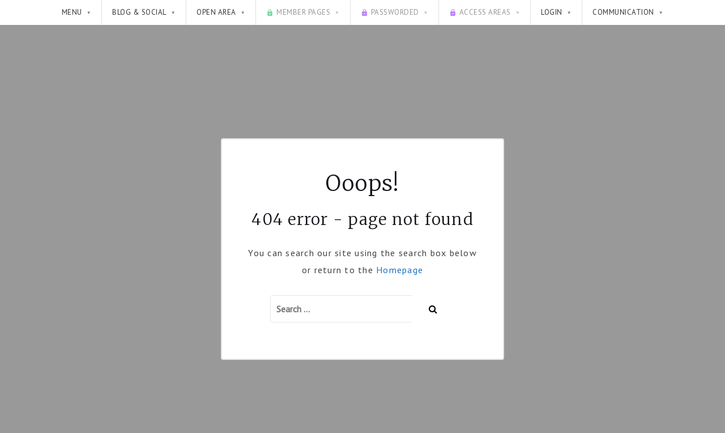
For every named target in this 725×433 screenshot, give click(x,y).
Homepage (399, 269)
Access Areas (484, 12)
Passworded (394, 12)
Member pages (302, 12)
